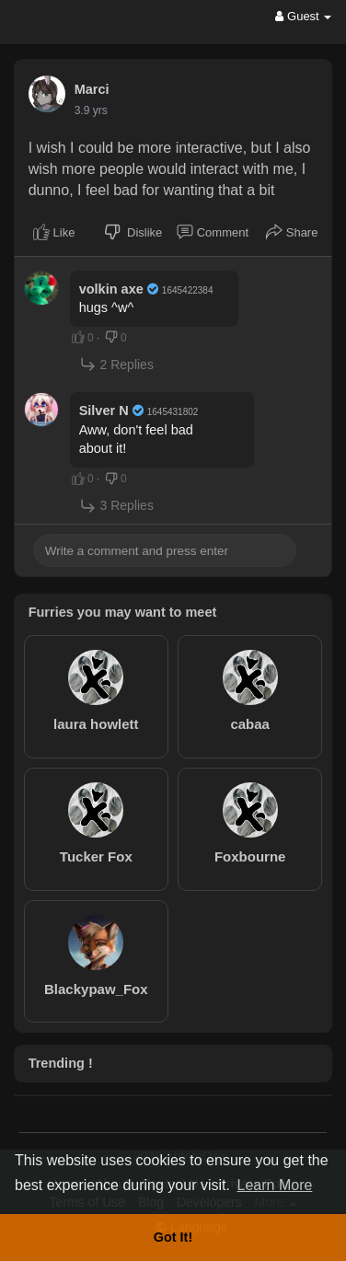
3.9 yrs (91, 110)
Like (54, 232)
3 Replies (116, 506)
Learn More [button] (275, 1185)
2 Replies (116, 364)
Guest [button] (303, 16)
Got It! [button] (173, 1237)
